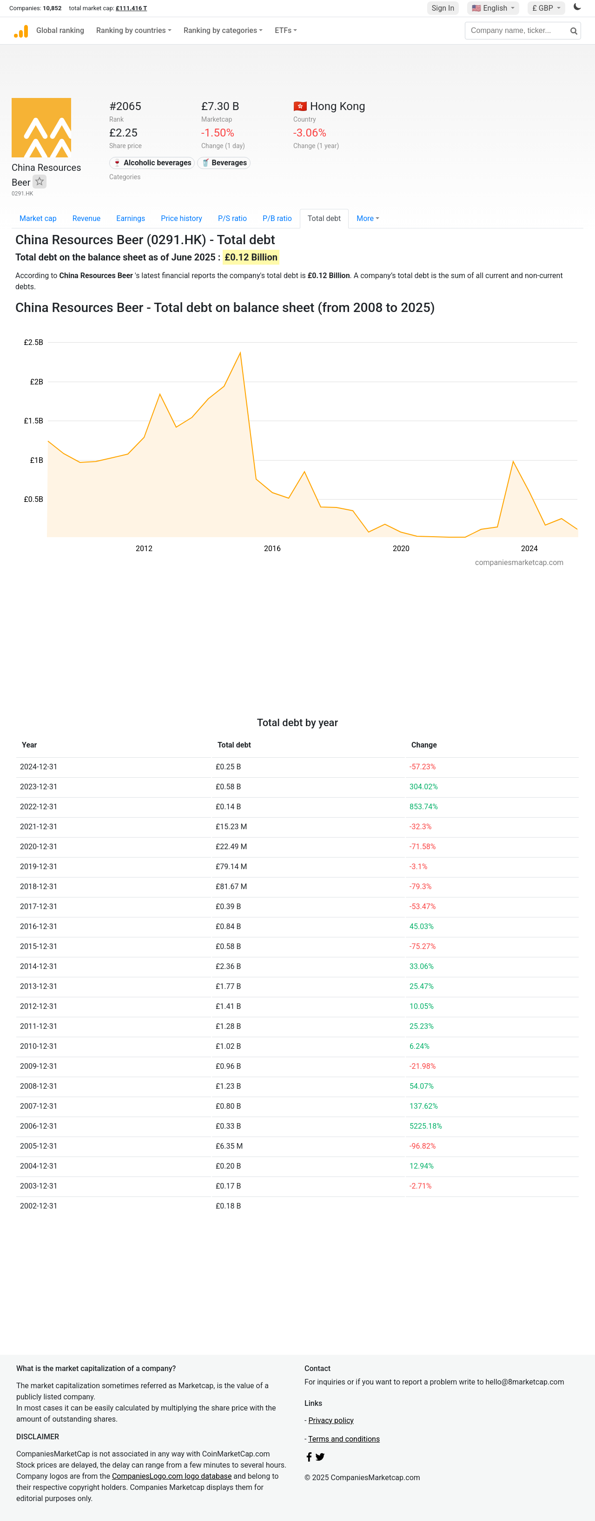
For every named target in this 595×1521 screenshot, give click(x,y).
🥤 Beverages (224, 162)
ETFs (283, 30)
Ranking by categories (220, 30)
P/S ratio (232, 218)
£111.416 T (131, 8)
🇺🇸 (490, 8)
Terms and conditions (344, 1439)
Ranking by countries (131, 30)
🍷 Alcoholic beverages (151, 162)
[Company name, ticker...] (523, 30)
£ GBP (543, 8)
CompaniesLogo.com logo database (171, 1476)
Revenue (87, 218)
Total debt (324, 218)
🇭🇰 (329, 106)
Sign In (443, 8)
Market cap (38, 218)
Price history (181, 218)
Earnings (130, 218)
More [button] (365, 218)
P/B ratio (277, 218)
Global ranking (60, 30)
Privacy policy (331, 1420)
